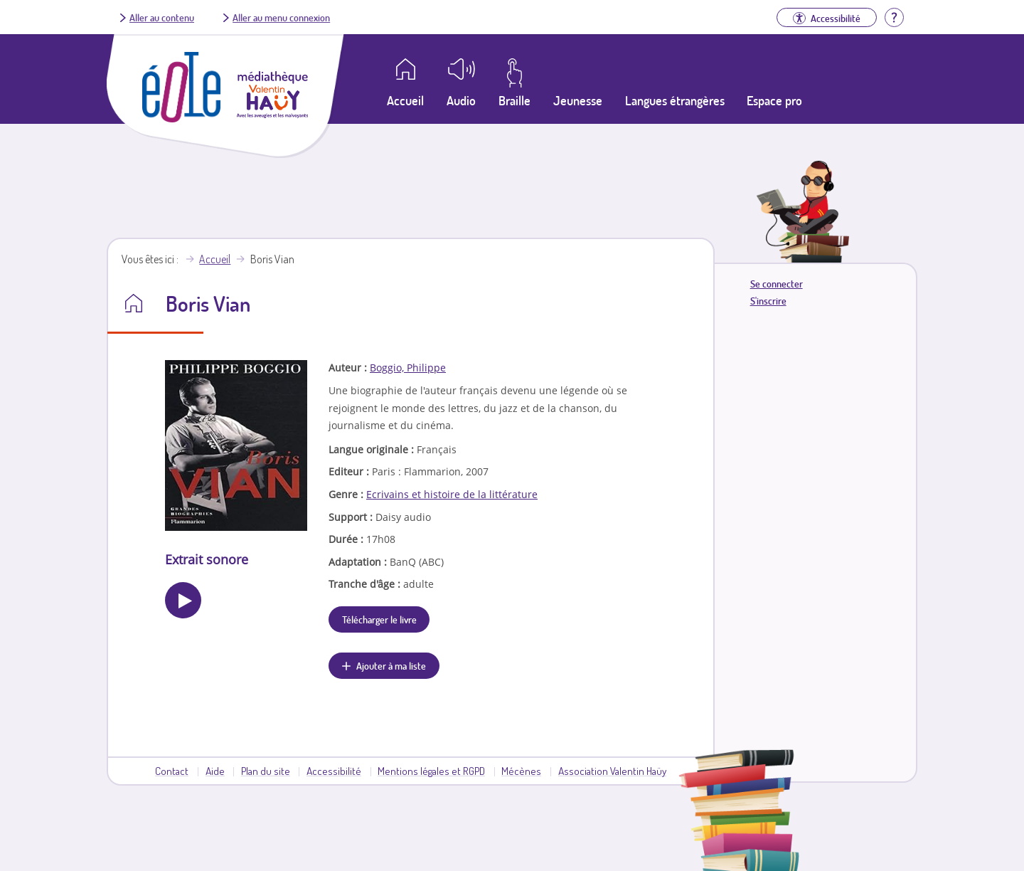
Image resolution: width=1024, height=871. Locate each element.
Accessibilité (333, 771)
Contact (171, 771)
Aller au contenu (161, 17)
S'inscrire (768, 301)
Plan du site (265, 771)
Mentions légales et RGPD (431, 771)
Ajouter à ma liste (391, 665)
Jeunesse (577, 100)
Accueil (214, 259)
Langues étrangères (675, 100)
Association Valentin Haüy (612, 771)
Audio (461, 100)
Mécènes (521, 771)
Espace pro (774, 100)
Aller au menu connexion (281, 17)
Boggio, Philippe (408, 367)
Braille (514, 100)
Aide (215, 771)
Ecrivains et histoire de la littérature (452, 494)
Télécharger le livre (379, 619)
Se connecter (776, 284)
